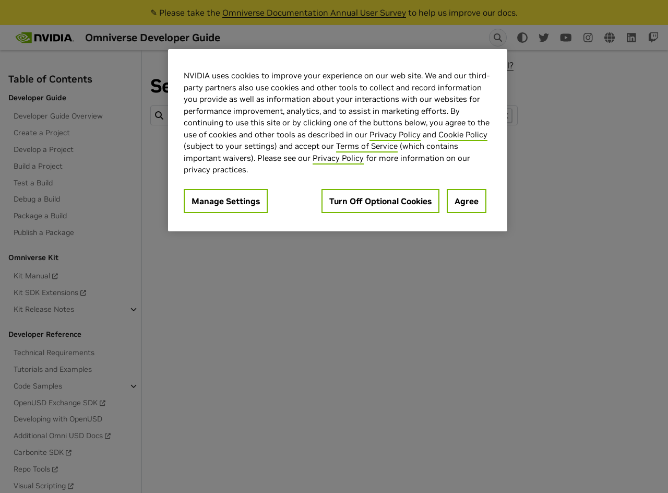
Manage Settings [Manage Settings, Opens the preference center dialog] (226, 201)
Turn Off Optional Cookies (380, 201)
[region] (337, 140)
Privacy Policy (395, 134)
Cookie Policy (462, 134)
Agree (467, 201)
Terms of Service (367, 146)
